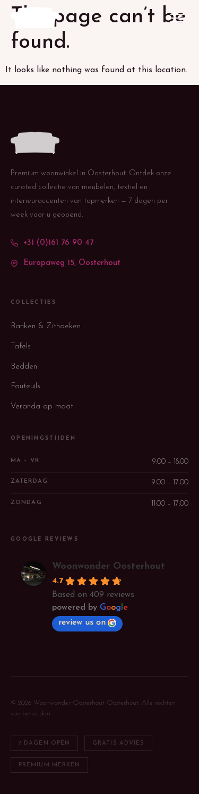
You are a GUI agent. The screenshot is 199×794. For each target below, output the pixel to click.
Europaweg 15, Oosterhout (65, 263)
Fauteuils (25, 386)
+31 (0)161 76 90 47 (52, 243)
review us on (87, 622)
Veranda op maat (42, 407)
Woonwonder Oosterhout (108, 566)
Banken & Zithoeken (46, 326)
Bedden (24, 367)
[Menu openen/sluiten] (177, 18)
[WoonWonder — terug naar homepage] (35, 18)
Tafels (21, 347)
